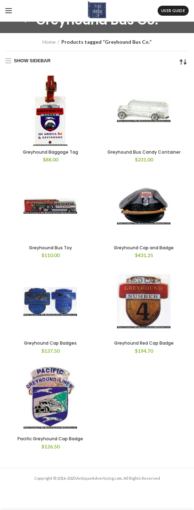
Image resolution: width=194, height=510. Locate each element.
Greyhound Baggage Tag (50, 152)
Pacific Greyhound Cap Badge (50, 439)
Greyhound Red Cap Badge (144, 343)
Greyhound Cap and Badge (144, 248)
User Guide (173, 10)
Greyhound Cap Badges (50, 343)
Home (49, 42)
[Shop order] (183, 62)
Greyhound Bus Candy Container (143, 152)
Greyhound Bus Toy (50, 248)
